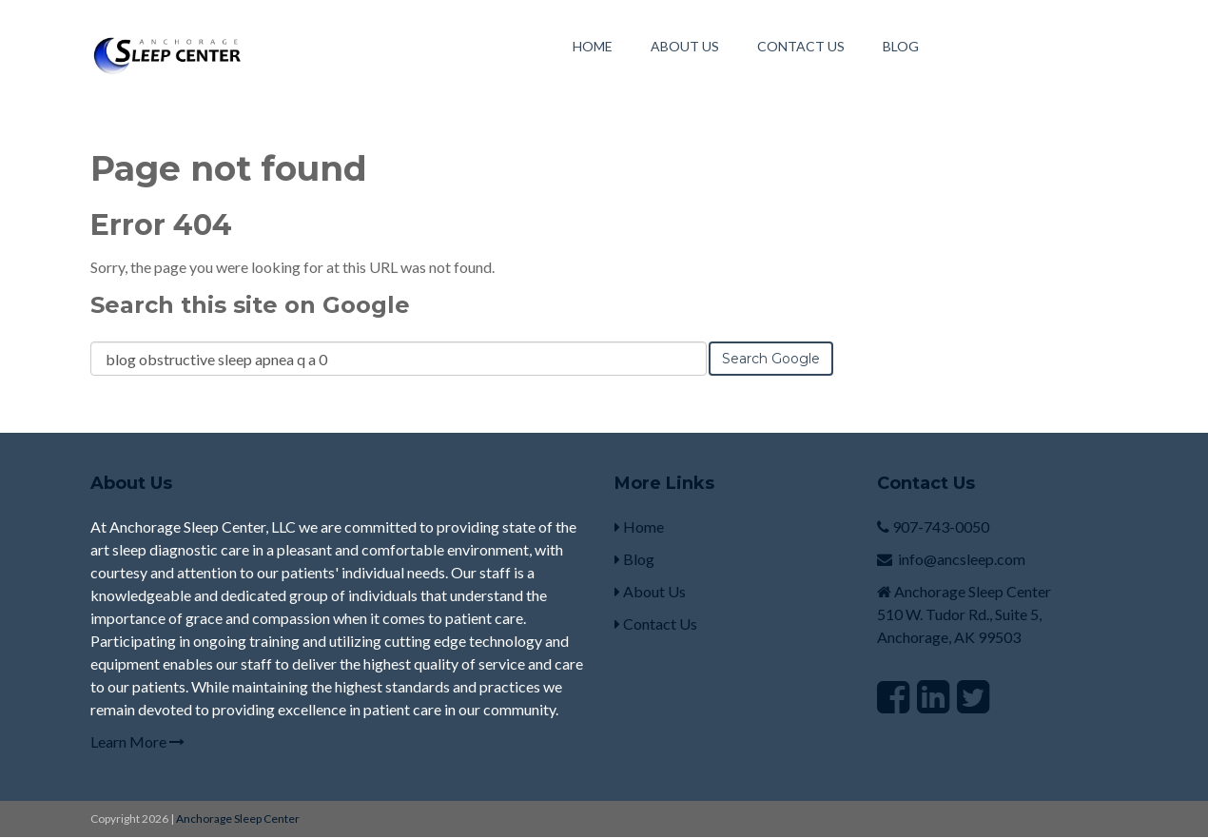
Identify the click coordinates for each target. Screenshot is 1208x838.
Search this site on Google (250, 305)
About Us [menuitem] (685, 46)
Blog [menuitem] (901, 46)
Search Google (771, 358)
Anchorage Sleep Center (238, 818)
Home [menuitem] (593, 46)
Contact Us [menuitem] (801, 46)
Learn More (137, 741)
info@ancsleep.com (961, 559)
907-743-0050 (940, 526)
